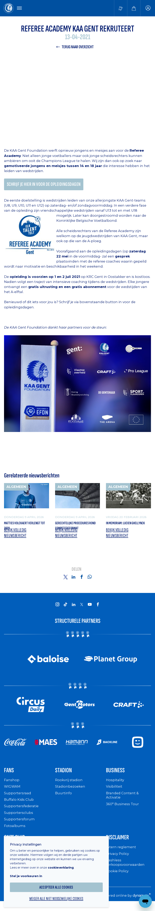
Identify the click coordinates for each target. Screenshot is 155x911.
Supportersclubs (19, 818)
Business (117, 775)
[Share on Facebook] (82, 581)
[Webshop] (133, 8)
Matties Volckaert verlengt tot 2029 (19, 528)
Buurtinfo (63, 798)
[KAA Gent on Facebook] (98, 608)
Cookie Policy (118, 877)
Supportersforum (19, 824)
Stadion (65, 775)
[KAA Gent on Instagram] (57, 608)
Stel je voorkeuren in (28, 873)
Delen (76, 573)
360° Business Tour (123, 809)
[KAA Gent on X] (82, 608)
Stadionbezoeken (71, 792)
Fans (10, 775)
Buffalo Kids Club (19, 805)
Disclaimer (120, 843)
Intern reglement (121, 853)
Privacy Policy (118, 860)
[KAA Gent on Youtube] (90, 608)
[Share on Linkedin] (73, 581)
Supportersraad (18, 798)
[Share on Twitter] (65, 581)
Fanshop (12, 785)
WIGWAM (13, 792)
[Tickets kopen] (120, 8)
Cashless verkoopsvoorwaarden (126, 868)
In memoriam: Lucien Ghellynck (122, 528)
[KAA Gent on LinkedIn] (73, 608)
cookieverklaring (63, 864)
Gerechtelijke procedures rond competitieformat (77, 528)
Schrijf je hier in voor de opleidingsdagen (46, 186)
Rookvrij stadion (69, 785)
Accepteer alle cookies (58, 884)
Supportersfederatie (22, 811)
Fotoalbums (15, 831)
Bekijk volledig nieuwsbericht (16, 536)
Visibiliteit (115, 792)
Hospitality (115, 785)
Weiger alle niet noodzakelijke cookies (58, 896)
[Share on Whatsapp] (90, 581)
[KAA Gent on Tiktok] (65, 608)
